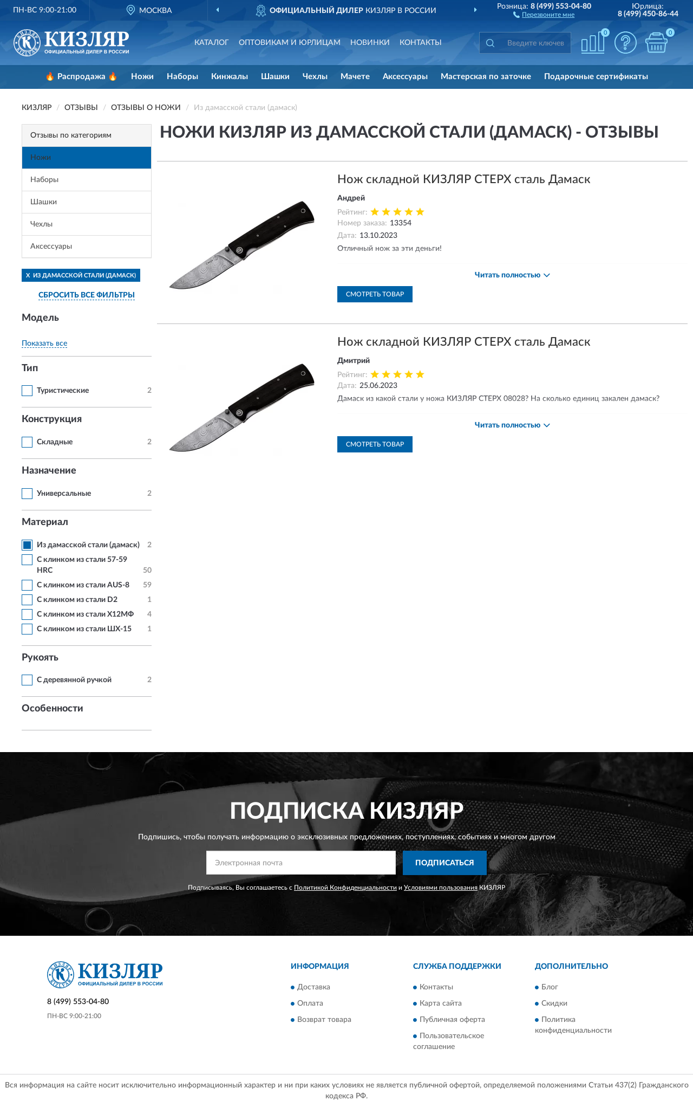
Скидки (554, 1004)
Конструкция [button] (52, 419)
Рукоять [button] (40, 658)
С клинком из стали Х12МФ (85, 614)
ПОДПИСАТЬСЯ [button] (444, 863)
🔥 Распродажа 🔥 (81, 77)
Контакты (421, 43)
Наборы (182, 77)
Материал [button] (45, 522)
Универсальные (64, 493)
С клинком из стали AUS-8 (83, 585)
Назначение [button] (49, 471)
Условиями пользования (441, 887)
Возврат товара (324, 1020)
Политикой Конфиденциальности (345, 887)
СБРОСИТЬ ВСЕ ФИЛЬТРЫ (86, 295)
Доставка (313, 988)
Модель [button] (40, 318)
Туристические (63, 390)
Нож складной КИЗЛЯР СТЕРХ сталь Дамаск (464, 179)
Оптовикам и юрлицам (290, 43)
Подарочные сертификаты (596, 77)
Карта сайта (441, 1004)
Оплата (310, 1004)
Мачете (355, 77)
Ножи (142, 77)
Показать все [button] (44, 343)
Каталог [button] (211, 43)
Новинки (370, 43)
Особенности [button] (52, 709)
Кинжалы (229, 77)
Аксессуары (405, 77)
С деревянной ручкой (74, 680)
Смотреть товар (375, 294)
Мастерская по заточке (486, 77)
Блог (549, 988)
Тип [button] (30, 368)
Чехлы (315, 77)
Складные (55, 442)
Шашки (275, 77)
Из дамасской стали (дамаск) (88, 545)
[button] (543, 14)
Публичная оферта (452, 1020)
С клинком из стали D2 (77, 600)
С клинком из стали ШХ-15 (84, 629)
